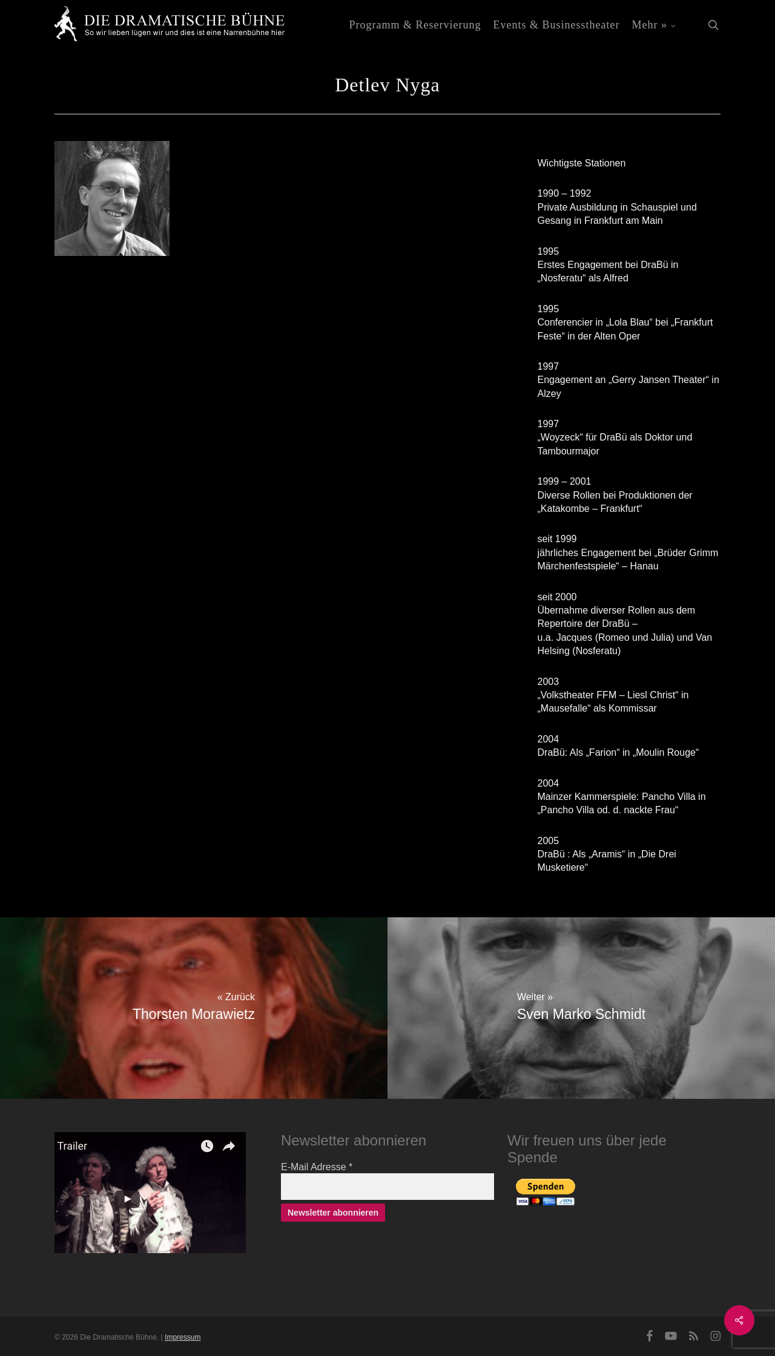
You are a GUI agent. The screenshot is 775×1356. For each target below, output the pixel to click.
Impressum (182, 1337)
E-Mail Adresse (316, 1167)
